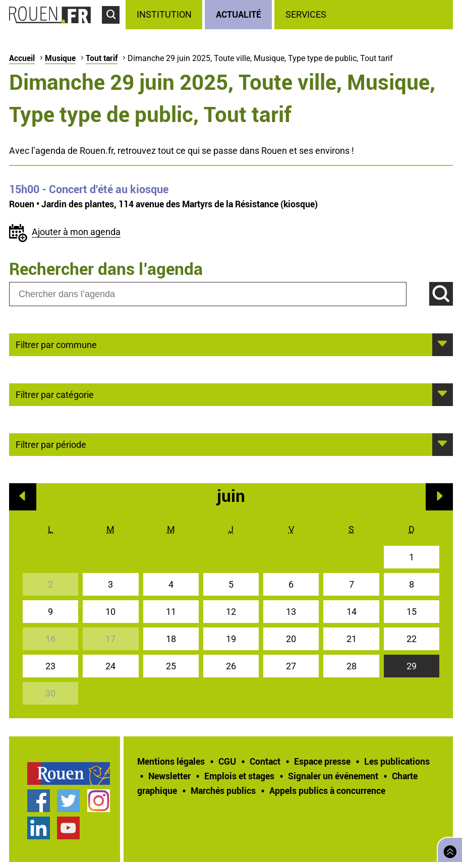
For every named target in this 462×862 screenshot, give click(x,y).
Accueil (22, 58)
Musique (60, 58)
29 (412, 666)
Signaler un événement (333, 776)
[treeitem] (165, 14)
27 (291, 666)
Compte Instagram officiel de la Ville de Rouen (98, 800)
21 (351, 639)
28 (351, 666)
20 (291, 639)
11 (171, 611)
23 (50, 666)
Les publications (397, 761)
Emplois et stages (239, 776)
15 (412, 611)
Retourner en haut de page (448, 848)
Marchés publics (223, 790)
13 (291, 611)
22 (412, 639)
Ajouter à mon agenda (76, 231)
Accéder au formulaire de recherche (114, 28)
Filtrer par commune (56, 344)
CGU (227, 761)
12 (231, 611)
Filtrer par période (51, 444)
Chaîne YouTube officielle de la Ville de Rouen (68, 828)
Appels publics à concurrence (327, 790)
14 (351, 611)
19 (231, 639)
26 (231, 666)
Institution (164, 14)
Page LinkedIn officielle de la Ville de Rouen (38, 828)
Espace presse (322, 761)
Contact (265, 761)
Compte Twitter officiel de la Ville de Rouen (68, 800)
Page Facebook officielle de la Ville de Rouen (38, 800)
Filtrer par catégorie (55, 394)
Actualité (238, 14)
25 (171, 666)
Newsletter (169, 776)
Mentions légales (171, 761)
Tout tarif (102, 58)
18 (171, 639)
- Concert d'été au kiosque (88, 189)
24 (110, 666)
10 (110, 611)
